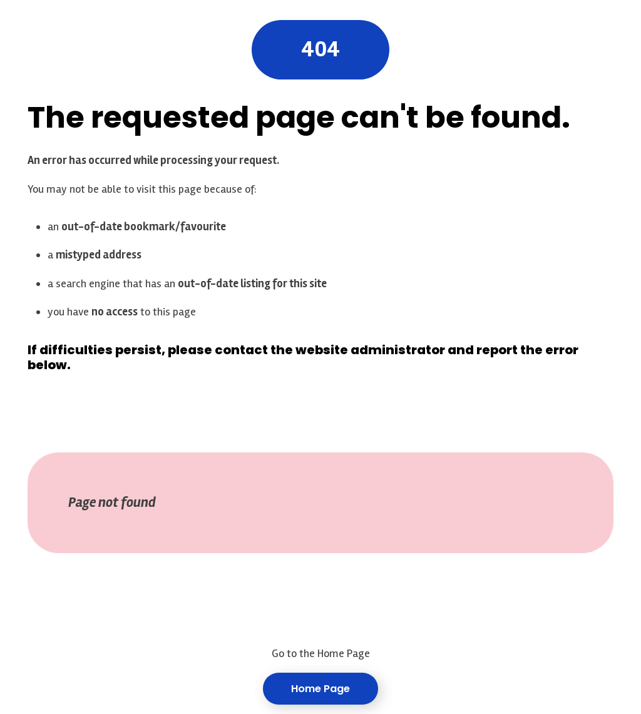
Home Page (320, 688)
